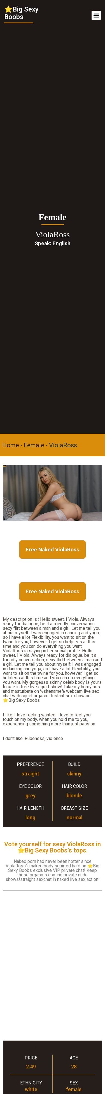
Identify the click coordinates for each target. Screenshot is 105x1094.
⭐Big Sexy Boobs (21, 13)
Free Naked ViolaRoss (52, 549)
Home (10, 445)
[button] (96, 15)
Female (34, 445)
